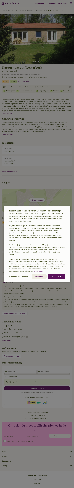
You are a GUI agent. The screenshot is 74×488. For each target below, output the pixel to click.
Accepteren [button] (56, 276)
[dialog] (37, 244)
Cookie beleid (38, 271)
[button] (18, 276)
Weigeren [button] (39, 276)
